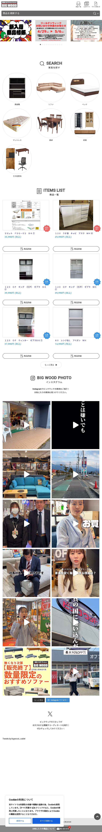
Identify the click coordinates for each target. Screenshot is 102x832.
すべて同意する (46, 821)
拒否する (20, 821)
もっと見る (49, 365)
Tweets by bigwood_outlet (14, 739)
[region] (34, 811)
